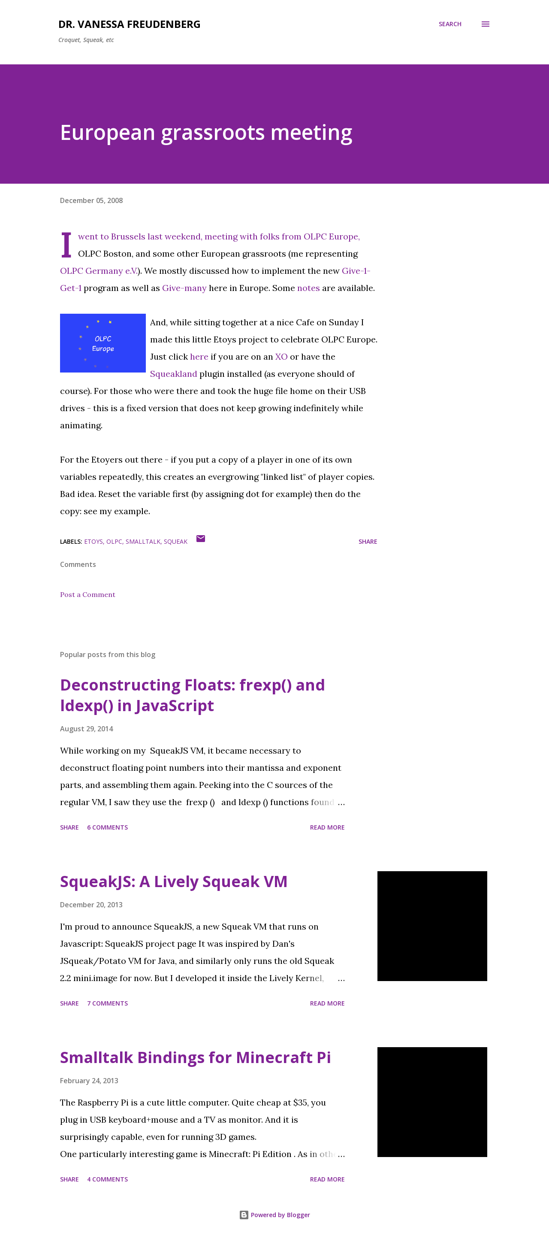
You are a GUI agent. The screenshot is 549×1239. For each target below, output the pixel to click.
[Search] (450, 24)
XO (281, 356)
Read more (327, 827)
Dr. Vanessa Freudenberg (129, 24)
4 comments (107, 1179)
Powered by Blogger (274, 1215)
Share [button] (368, 541)
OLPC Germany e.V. (99, 270)
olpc (114, 541)
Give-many (184, 287)
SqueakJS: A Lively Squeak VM (174, 881)
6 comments (107, 827)
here (199, 356)
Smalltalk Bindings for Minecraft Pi (195, 1057)
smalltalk (143, 541)
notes (308, 287)
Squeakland (173, 373)
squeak (175, 541)
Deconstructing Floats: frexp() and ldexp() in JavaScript (192, 695)
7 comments (107, 1003)
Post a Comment (87, 594)
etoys (93, 541)
